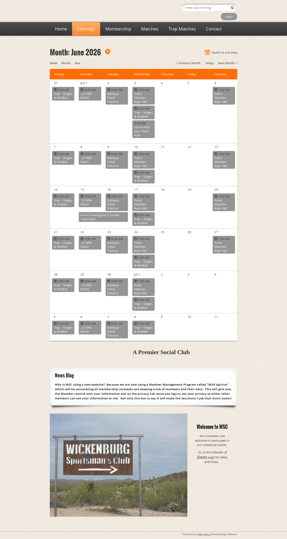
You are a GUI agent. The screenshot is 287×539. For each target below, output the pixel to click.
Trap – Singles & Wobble (63, 96)
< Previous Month (188, 63)
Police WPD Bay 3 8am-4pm (142, 131)
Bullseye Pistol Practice (113, 98)
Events (202, 457)
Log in (229, 16)
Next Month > (227, 63)
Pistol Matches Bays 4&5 (140, 98)
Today (209, 63)
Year (77, 63)
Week (53, 63)
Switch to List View (224, 52)
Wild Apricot (204, 534)
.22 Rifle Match (86, 96)
